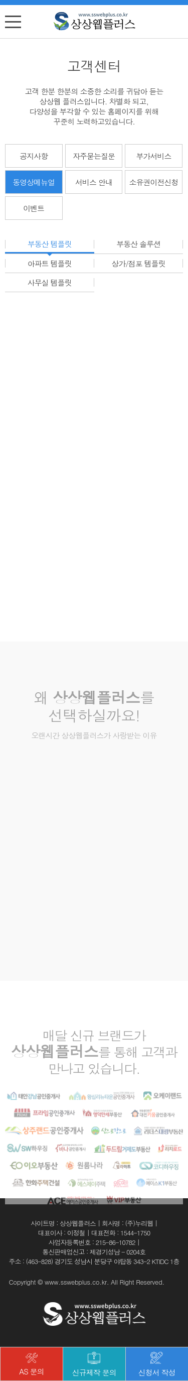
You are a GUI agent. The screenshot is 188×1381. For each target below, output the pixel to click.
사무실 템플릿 (50, 282)
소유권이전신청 (153, 182)
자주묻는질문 (94, 156)
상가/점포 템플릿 (138, 263)
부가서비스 (153, 156)
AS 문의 (31, 1365)
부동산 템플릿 (50, 244)
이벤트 (33, 208)
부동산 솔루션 (138, 244)
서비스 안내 (93, 182)
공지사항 (34, 156)
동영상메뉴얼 (34, 182)
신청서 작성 (156, 1365)
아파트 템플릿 (50, 263)
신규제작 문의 (94, 1365)
